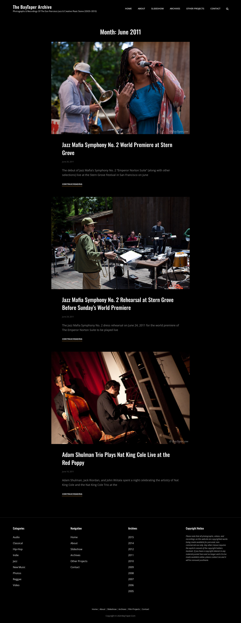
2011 (131, 555)
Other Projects (195, 8)
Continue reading (72, 184)
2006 (131, 585)
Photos (17, 573)
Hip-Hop (18, 549)
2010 (131, 561)
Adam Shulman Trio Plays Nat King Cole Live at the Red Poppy (116, 471)
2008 (131, 573)
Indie (16, 555)
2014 (131, 543)
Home (128, 8)
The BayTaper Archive (32, 7)
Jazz (15, 561)
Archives (175, 8)
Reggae (17, 579)
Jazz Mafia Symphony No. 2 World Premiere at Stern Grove (117, 148)
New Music (19, 567)
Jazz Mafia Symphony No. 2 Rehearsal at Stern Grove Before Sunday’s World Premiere (118, 316)
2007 (131, 579)
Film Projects (134, 609)
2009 (131, 567)
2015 (131, 537)
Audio (16, 537)
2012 (131, 549)
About (141, 8)
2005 (131, 591)
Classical (18, 543)
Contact (215, 8)
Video (16, 585)
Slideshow (157, 8)
